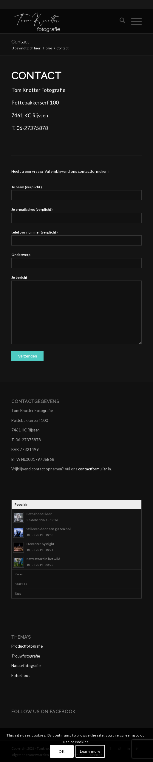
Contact (20, 42)
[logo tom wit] (63, 21)
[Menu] (133, 21)
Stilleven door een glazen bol (49, 529)
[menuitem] (119, 21)
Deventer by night (40, 544)
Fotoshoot (20, 675)
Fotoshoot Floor (39, 514)
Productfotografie (27, 646)
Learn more (90, 751)
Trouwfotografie (25, 656)
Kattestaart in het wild (43, 559)
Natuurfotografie (26, 665)
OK (61, 751)
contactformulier (92, 468)
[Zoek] (119, 21)
